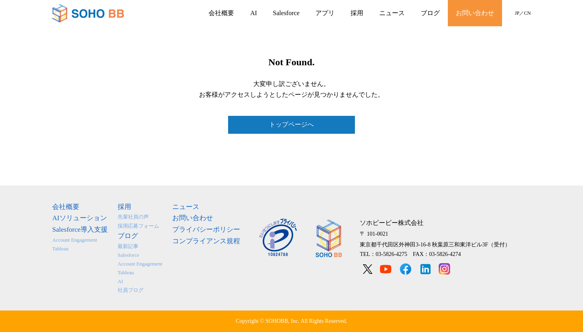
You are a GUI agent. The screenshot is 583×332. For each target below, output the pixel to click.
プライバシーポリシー (206, 229)
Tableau (60, 249)
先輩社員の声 (133, 217)
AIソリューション (79, 218)
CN (527, 13)
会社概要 (221, 13)
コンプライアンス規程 (206, 241)
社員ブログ (131, 290)
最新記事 (128, 246)
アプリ (325, 13)
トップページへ (291, 124)
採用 (357, 13)
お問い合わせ (475, 13)
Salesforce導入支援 (80, 229)
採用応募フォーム (138, 226)
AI (253, 13)
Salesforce (286, 13)
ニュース (392, 13)
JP (517, 13)
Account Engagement (74, 240)
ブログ (430, 13)
